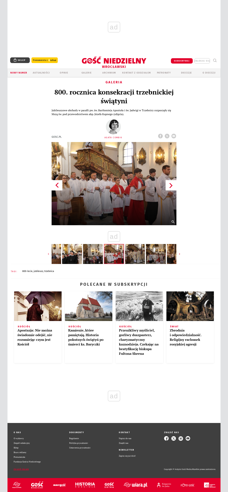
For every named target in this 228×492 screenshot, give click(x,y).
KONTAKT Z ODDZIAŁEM (136, 72)
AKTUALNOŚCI (41, 72)
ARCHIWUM (109, 72)
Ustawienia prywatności (80, 447)
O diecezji (209, 72)
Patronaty (164, 72)
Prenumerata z (44, 60)
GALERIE (87, 72)
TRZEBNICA (49, 271)
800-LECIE (27, 271)
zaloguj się (202, 61)
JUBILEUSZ (38, 271)
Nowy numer (18, 72)
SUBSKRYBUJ (182, 61)
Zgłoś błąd (21, 469)
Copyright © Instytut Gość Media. (178, 469)
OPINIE (64, 72)
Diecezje (186, 72)
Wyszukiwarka (215, 60)
